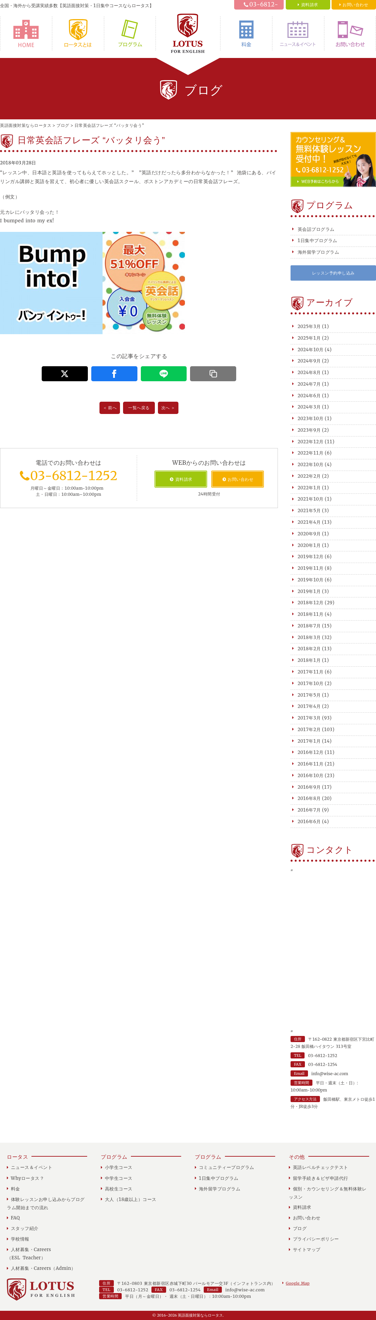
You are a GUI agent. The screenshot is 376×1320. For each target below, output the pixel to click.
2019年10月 (311, 580)
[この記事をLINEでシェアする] (164, 373)
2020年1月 (309, 545)
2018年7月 (309, 626)
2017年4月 (309, 706)
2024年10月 (311, 350)
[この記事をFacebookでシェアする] (114, 373)
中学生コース (119, 1178)
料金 (246, 33)
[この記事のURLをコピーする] (213, 373)
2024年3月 (309, 407)
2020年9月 (309, 534)
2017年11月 (311, 672)
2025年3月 (309, 326)
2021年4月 (309, 522)
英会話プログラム (316, 229)
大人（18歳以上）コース (131, 1199)
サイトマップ (307, 1249)
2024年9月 (309, 361)
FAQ (15, 1218)
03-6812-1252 (264, 9)
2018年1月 (309, 660)
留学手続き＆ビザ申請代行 (320, 1178)
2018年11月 (311, 614)
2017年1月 (309, 741)
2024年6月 (309, 396)
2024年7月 (309, 384)
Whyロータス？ (78, 33)
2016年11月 (311, 764)
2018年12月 (311, 603)
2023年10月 (311, 418)
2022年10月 (311, 465)
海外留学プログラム (318, 252)
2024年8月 (309, 372)
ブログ (300, 1228)
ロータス (17, 1157)
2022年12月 (311, 442)
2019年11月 (311, 568)
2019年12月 (311, 557)
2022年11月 (311, 453)
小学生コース (119, 1167)
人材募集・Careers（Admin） (43, 1268)
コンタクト (329, 850)
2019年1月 (309, 591)
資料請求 (302, 1207)
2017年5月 (309, 695)
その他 (297, 1157)
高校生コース (119, 1189)
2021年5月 (309, 511)
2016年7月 (309, 810)
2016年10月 (311, 775)
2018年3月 (309, 637)
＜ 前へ (110, 407)
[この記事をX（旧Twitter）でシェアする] (65, 373)
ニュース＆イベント (298, 33)
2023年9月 (309, 430)
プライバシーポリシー (316, 1239)
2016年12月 (311, 752)
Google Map (297, 1283)
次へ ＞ (168, 407)
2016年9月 (309, 787)
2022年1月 (309, 488)
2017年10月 (311, 683)
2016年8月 (309, 798)
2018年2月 (309, 649)
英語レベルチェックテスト (320, 1167)
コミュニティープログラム (226, 1167)
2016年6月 (309, 822)
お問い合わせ (350, 33)
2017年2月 (309, 729)
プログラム (130, 33)
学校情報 (20, 1239)
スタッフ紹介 (25, 1228)
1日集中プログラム (317, 240)
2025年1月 (309, 338)
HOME (26, 33)
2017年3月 (309, 718)
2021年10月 (311, 499)
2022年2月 (309, 476)
